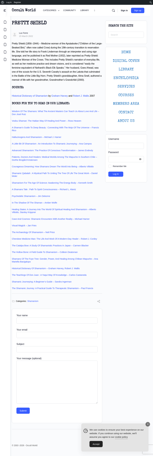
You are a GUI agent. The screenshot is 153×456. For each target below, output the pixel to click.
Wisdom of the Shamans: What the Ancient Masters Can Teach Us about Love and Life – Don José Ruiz (59, 116)
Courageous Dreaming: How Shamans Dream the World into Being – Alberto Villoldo (57, 170)
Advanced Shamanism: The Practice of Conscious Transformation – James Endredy (56, 154)
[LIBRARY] (5, 37)
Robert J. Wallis (85, 100)
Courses (126, 95)
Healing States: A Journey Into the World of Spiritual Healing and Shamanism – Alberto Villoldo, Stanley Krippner (58, 215)
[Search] (116, 10)
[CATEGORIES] (5, 22)
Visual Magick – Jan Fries (28, 229)
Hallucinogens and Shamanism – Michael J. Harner (41, 141)
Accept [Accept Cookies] (96, 445)
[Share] (98, 306)
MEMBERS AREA (126, 104)
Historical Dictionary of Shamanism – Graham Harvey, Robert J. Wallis (50, 272)
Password (125, 152)
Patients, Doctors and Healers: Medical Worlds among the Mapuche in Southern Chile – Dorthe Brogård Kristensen (58, 162)
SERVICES (126, 87)
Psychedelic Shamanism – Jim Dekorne (35, 200)
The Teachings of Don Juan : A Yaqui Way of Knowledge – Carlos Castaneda (53, 279)
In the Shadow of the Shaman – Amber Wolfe (38, 206)
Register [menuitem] (17, 2)
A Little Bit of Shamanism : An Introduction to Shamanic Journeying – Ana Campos (56, 147)
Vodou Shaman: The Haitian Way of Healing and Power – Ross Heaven (50, 125)
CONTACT (126, 112)
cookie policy (121, 438)
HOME (126, 52)
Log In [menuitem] (9, 2)
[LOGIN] (5, 52)
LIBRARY (126, 69)
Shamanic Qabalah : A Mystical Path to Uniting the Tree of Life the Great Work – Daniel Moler (59, 178)
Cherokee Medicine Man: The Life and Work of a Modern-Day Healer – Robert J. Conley (58, 243)
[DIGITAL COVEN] (5, 59)
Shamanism (37, 305)
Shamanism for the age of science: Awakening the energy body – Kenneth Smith (56, 187)
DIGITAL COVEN (126, 61)
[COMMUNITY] (5, 29)
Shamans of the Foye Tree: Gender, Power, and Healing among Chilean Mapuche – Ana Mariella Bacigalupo (57, 264)
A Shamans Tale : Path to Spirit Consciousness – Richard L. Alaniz (48, 193)
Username (113, 139)
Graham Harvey (64, 100)
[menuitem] (2, 2)
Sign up (140, 10)
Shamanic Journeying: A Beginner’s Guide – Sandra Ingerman (46, 285)
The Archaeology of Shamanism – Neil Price (37, 236)
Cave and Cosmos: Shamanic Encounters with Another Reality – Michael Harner (55, 223)
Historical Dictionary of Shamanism (34, 100)
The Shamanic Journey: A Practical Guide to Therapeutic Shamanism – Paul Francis (56, 292)
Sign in (126, 10)
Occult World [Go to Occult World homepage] (28, 10)
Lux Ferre (27, 33)
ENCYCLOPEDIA (126, 78)
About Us (126, 121)
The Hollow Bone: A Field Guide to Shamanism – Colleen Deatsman (49, 256)
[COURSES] (5, 44)
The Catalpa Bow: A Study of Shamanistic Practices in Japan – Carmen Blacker (54, 249)
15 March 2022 (30, 36)
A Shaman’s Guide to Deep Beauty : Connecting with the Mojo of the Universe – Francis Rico (55, 133)
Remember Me (119, 166)
